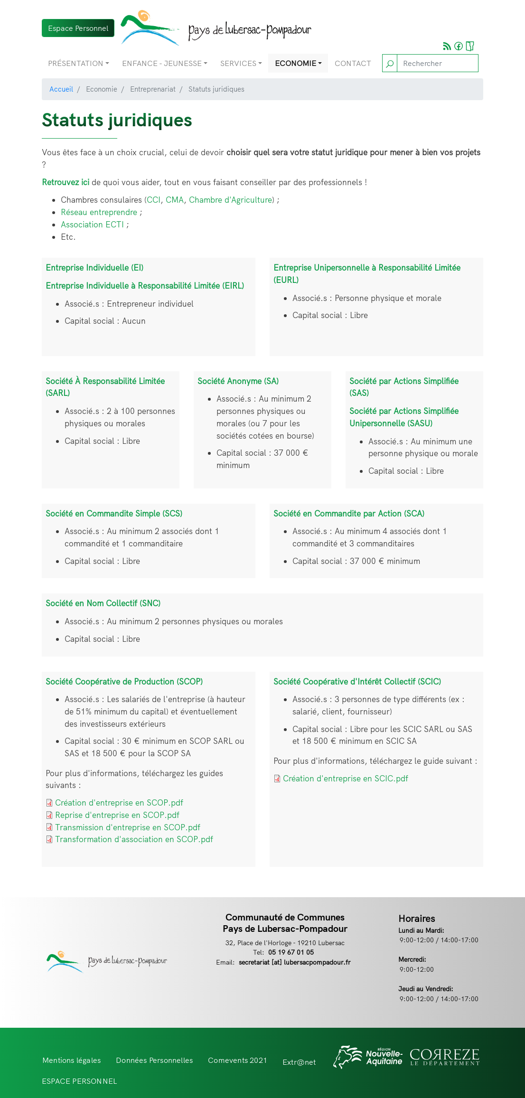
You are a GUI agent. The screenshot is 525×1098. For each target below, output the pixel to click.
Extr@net (299, 1062)
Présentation (75, 63)
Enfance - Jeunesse (162, 63)
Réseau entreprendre (99, 212)
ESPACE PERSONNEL (79, 1081)
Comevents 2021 (237, 1060)
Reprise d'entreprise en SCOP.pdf (117, 815)
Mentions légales (71, 1060)
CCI (153, 200)
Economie (295, 63)
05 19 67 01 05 (291, 952)
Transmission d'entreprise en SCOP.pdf (127, 827)
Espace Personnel (78, 28)
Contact (353, 63)
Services (238, 63)
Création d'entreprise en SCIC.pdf (345, 778)
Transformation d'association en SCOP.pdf (134, 839)
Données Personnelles (154, 1060)
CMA (175, 200)
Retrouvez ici (65, 182)
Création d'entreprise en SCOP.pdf (119, 802)
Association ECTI (92, 224)
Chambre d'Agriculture (230, 200)
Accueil (61, 89)
